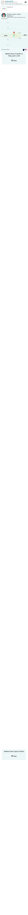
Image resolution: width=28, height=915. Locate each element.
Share (14, 61)
